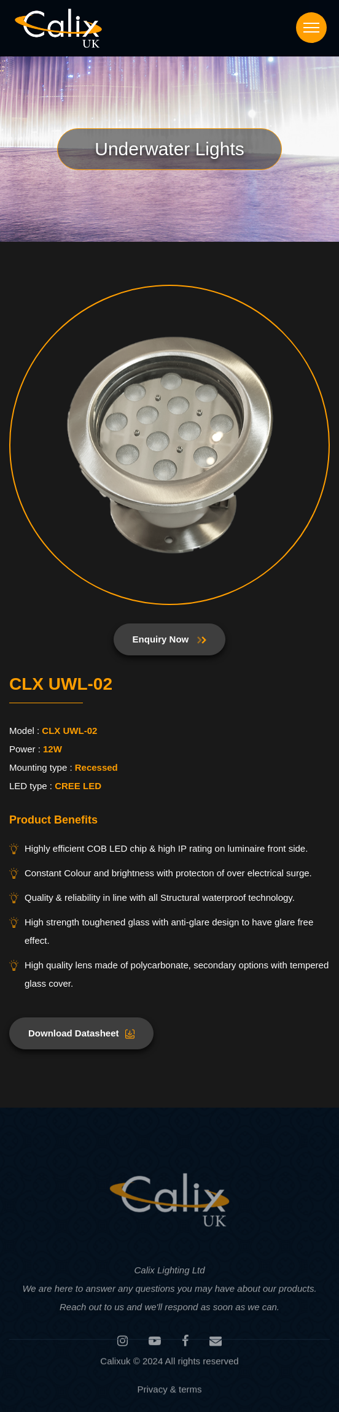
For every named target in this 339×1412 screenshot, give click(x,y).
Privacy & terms (169, 1391)
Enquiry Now (170, 639)
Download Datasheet (81, 1033)
